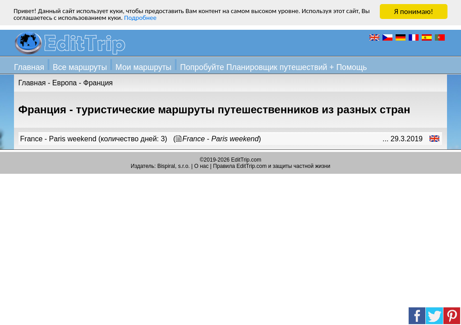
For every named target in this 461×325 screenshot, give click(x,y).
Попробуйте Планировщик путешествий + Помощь (273, 67)
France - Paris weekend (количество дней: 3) (93, 139)
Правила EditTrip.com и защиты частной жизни (271, 166)
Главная (29, 67)
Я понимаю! (413, 11)
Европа (64, 83)
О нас (201, 166)
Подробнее (200, 19)
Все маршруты (80, 67)
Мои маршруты (143, 67)
